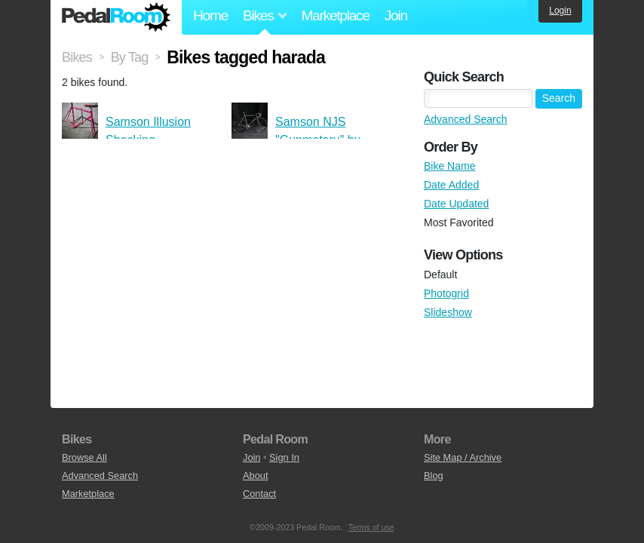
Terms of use (371, 527)
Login (560, 10)
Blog (433, 475)
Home (210, 15)
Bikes (77, 57)
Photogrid (446, 293)
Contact (259, 493)
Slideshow (448, 312)
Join (396, 15)
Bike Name (449, 166)
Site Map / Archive (462, 457)
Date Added (451, 185)
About (255, 475)
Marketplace (335, 15)
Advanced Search (466, 119)
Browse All (84, 457)
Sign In (284, 457)
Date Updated (456, 204)
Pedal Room (116, 17)
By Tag (130, 57)
